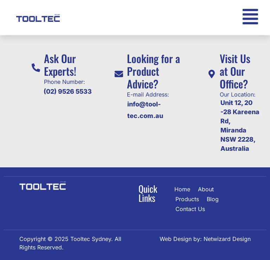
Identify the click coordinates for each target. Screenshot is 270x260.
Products (187, 199)
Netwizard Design (226, 238)
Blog (213, 199)
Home (182, 189)
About (206, 189)
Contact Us (190, 208)
